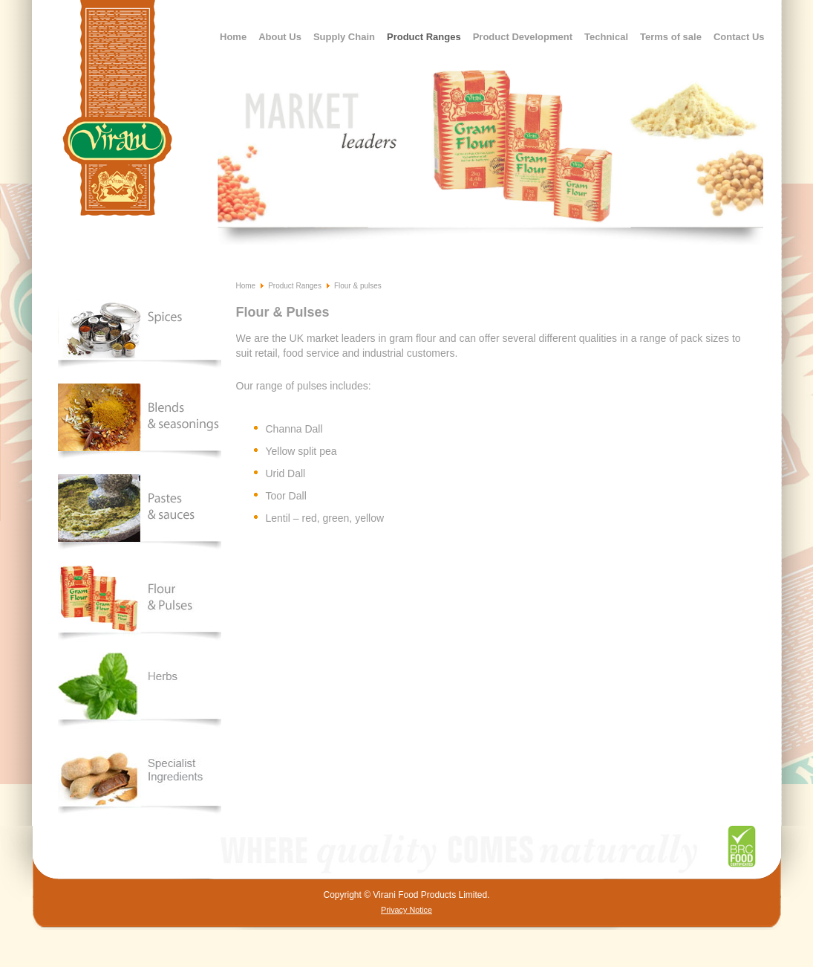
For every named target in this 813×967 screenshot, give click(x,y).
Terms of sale (671, 36)
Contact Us (739, 36)
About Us (279, 36)
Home (233, 36)
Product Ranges (424, 36)
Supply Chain (344, 36)
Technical (606, 36)
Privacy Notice (406, 909)
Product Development (522, 36)
